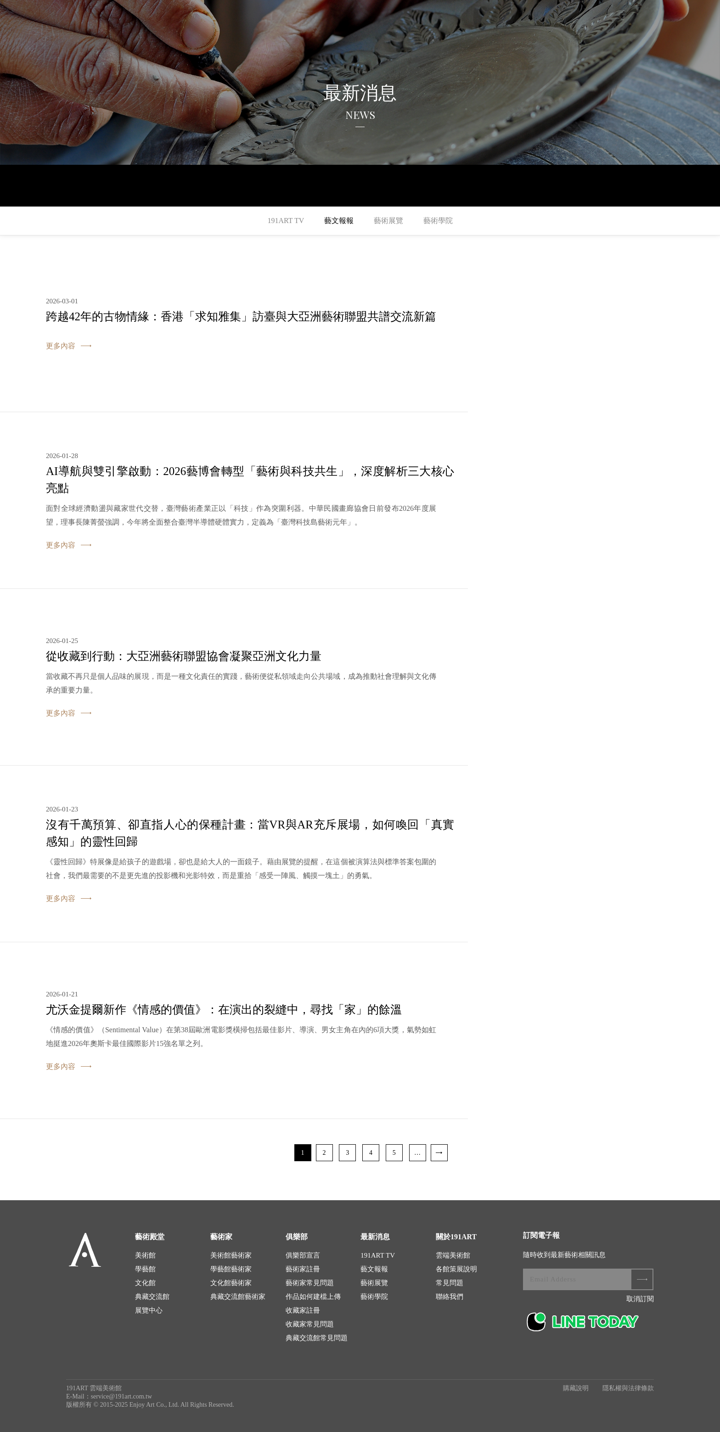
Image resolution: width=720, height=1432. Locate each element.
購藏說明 (576, 1388)
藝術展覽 (388, 220)
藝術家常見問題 (310, 1283)
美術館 (145, 1255)
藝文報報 (339, 220)
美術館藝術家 (231, 1255)
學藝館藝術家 (231, 1269)
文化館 (145, 1283)
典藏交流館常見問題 (317, 1338)
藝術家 (221, 1237)
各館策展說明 (456, 1269)
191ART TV (285, 220)
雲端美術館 (453, 1255)
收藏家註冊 (303, 1310)
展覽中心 (149, 1310)
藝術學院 (438, 220)
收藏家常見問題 (310, 1324)
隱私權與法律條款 (628, 1388)
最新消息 (375, 1237)
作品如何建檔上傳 (313, 1296)
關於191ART (456, 1237)
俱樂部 (297, 1237)
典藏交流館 (152, 1296)
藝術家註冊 (303, 1269)
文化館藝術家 (231, 1283)
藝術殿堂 (149, 1237)
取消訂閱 (640, 1299)
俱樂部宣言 (303, 1255)
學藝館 (145, 1269)
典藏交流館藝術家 (237, 1296)
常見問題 (449, 1283)
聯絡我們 (449, 1296)
